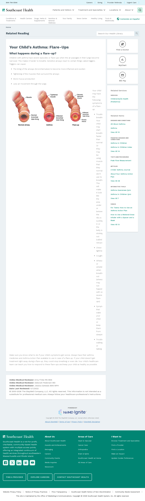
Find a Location (117, 449)
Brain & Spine (83, 454)
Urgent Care (131, 2)
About (129, 10)
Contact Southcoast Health (73, 477)
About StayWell (51, 422)
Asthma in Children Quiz (121, 194)
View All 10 (115, 132)
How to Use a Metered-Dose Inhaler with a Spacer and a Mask (122, 217)
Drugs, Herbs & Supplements (40, 19)
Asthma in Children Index (121, 147)
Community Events (52, 458)
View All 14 (115, 151)
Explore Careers (40, 477)
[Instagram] (25, 462)
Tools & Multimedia (109, 19)
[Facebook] (5, 462)
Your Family (67, 18)
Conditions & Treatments (11, 19)
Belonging (49, 449)
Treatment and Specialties (92, 10)
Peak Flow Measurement (121, 160)
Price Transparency (59, 492)
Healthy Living (96, 18)
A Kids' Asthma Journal (120, 170)
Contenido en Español (130, 19)
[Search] (140, 10)
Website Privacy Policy (12, 492)
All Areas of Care (85, 462)
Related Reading (17, 33)
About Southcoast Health (55, 441)
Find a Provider (117, 445)
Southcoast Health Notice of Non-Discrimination (91, 492)
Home (8, 27)
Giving (100, 2)
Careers (89, 2)
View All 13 (115, 224)
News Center (82, 18)
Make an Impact (117, 454)
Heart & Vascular (85, 441)
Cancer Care (83, 445)
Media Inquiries (51, 462)
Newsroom (49, 467)
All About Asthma (118, 124)
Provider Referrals (114, 2)
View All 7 (115, 198)
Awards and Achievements (55, 445)
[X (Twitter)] (12, 462)
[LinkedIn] (19, 462)
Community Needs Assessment (127, 492)
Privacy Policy (77, 422)
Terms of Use (64, 422)
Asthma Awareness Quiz (121, 190)
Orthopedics (83, 449)
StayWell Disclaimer (92, 422)
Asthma (114, 128)
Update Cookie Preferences (122, 458)
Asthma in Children (119, 143)
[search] (115, 33)
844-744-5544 (11, 2)
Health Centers (26, 18)
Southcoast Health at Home (89, 458)
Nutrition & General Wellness (52, 20)
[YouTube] (32, 462)
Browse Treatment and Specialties (125, 441)
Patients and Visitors (63, 10)
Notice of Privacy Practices (36, 492)
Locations (115, 10)
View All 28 (115, 181)
